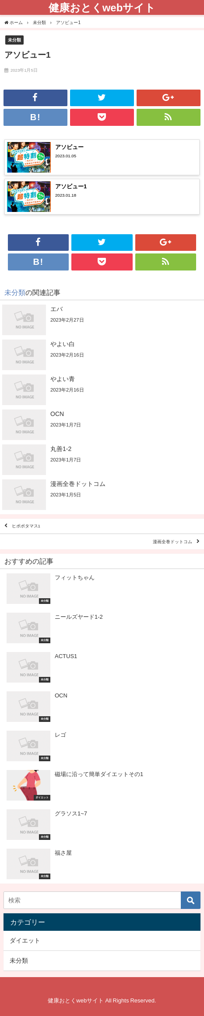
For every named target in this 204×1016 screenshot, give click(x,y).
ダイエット (25, 940)
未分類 (14, 40)
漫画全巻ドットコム (172, 542)
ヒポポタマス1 (26, 526)
